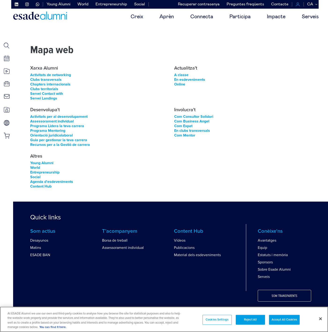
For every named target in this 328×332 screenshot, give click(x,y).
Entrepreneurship (111, 4)
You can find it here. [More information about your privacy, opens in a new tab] (52, 327)
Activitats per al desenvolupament (59, 116)
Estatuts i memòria (273, 255)
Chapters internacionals (50, 84)
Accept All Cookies (284, 319)
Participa (240, 16)
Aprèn (166, 16)
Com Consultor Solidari (193, 116)
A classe (181, 75)
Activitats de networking (50, 75)
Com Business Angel (191, 121)
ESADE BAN (40, 255)
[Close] (320, 319)
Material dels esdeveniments (197, 255)
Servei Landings (43, 98)
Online (179, 84)
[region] (164, 319)
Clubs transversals (46, 79)
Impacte (276, 16)
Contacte (279, 4)
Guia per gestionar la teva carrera (58, 140)
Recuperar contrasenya (199, 4)
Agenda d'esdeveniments (51, 182)
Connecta (201, 16)
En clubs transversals (192, 131)
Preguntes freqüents (245, 4)
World (82, 4)
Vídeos (179, 240)
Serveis (310, 16)
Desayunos (39, 240)
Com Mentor (184, 135)
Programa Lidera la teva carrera (57, 126)
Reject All (250, 319)
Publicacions (184, 247)
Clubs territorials (44, 89)
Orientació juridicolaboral (51, 135)
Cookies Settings (217, 319)
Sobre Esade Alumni (274, 269)
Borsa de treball (115, 240)
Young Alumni (58, 4)
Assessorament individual (52, 121)
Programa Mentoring (47, 131)
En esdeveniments (189, 79)
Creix (137, 16)
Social (139, 4)
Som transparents (284, 296)
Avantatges (267, 240)
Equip (262, 247)
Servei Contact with (46, 94)
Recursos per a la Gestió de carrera (60, 145)
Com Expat (183, 126)
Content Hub (41, 186)
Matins (35, 247)
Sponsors (265, 262)
